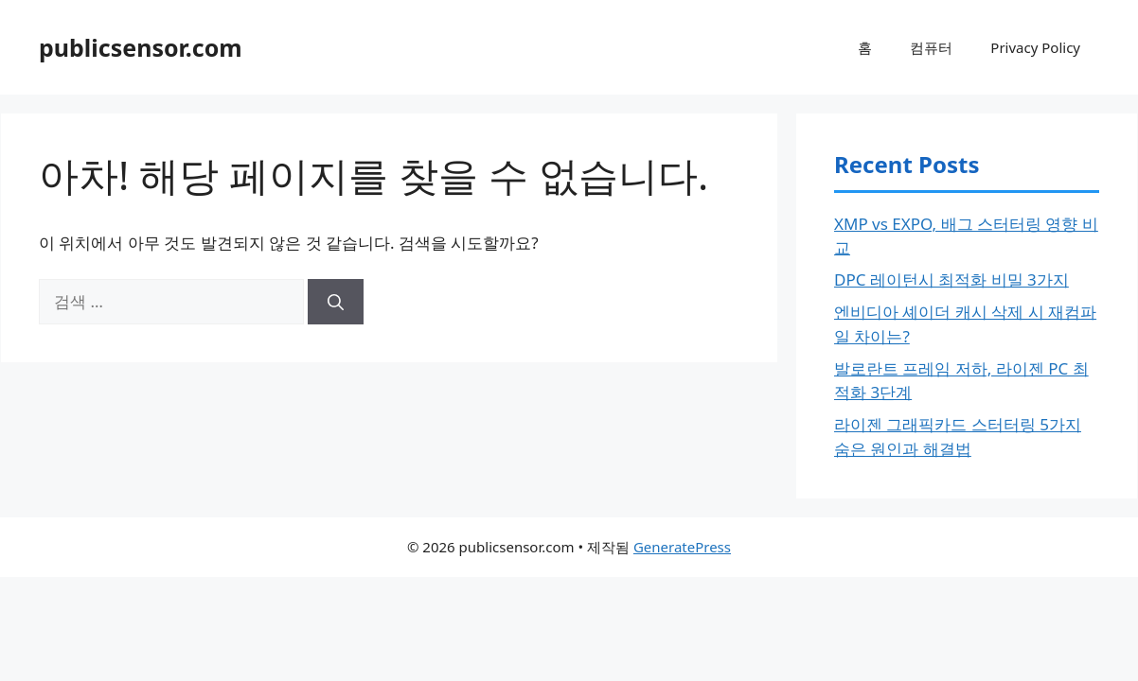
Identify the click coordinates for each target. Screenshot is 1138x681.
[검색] (336, 301)
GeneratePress (682, 546)
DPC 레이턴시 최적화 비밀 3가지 (951, 279)
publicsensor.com (140, 47)
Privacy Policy (1035, 47)
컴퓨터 (931, 47)
